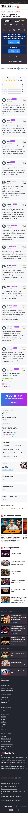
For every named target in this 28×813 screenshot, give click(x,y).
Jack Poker (3, 721)
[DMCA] (14, 810)
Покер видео (4, 702)
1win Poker (3, 724)
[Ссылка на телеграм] (15, 7)
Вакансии (18, 796)
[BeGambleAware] (7, 806)
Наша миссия (22, 791)
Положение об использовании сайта (10, 783)
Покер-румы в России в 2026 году (18, 671)
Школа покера (4, 697)
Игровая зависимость (6, 794)
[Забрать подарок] (18, 7)
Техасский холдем (5, 700)
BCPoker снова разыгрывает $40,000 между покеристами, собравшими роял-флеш (18, 639)
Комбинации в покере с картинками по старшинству (18, 663)
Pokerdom (15, 622)
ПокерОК (3, 719)
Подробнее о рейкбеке (7, 469)
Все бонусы (14, 402)
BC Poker (15, 644)
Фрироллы (3, 736)
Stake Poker (3, 727)
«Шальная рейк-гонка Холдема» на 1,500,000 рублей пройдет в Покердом (18, 617)
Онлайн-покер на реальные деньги (17, 654)
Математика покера (6, 707)
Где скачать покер (5, 685)
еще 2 (15, 436)
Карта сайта (16, 794)
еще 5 (15, 432)
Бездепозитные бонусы (7, 743)
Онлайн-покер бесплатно (7, 690)
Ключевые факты (14, 57)
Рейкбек (3, 710)
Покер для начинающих (7, 746)
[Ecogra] (23, 806)
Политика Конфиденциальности (9, 786)
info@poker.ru (16, 3)
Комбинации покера (6, 683)
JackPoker (15, 633)
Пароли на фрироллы (6, 738)
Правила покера (5, 680)
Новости (3, 705)
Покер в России (5, 749)
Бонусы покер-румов (6, 741)
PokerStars (3, 729)
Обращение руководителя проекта (9, 791)
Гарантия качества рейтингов (8, 796)
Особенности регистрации (14, 61)
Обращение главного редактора (9, 788)
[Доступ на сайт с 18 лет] (16, 806)
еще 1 (17, 428)
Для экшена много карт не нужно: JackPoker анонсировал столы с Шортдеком (18, 628)
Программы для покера (7, 688)
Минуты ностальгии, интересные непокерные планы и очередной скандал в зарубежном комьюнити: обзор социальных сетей (11, 540)
